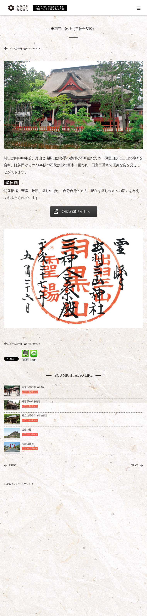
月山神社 (26, 429)
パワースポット (29, 392)
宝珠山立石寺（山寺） (33, 387)
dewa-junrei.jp (33, 48)
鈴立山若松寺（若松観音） (36, 415)
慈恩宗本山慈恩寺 (31, 401)
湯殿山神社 (28, 443)
